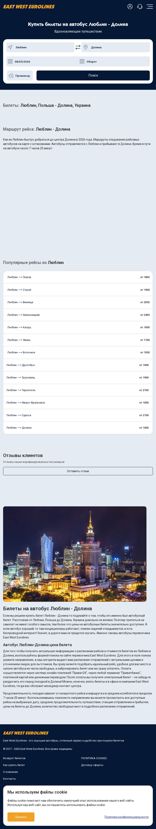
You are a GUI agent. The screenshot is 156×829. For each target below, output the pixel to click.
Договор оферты (92, 765)
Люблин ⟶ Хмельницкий (23, 314)
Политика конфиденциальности (127, 817)
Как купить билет (14, 765)
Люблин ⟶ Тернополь (20, 390)
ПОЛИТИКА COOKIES (94, 758)
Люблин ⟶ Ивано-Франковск (25, 402)
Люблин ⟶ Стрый (19, 289)
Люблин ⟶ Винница (20, 302)
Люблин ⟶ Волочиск (21, 352)
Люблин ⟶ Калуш (19, 327)
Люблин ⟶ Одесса (18, 415)
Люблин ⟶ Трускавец (20, 377)
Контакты (9, 778)
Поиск (93, 75)
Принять (21, 817)
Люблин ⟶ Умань (18, 340)
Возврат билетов (14, 758)
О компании (10, 771)
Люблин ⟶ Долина (19, 427)
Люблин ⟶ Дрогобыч (20, 365)
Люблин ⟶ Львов (19, 277)
